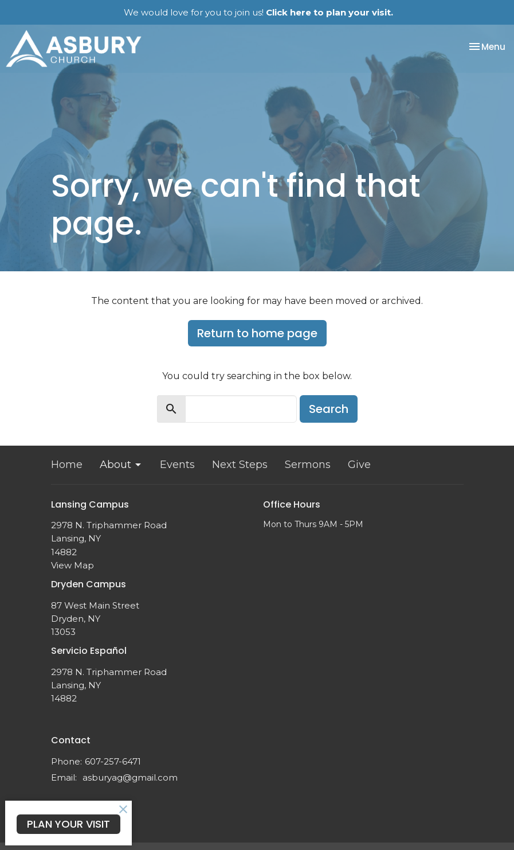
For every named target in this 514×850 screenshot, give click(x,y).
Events (177, 464)
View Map (72, 565)
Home (67, 464)
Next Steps (240, 464)
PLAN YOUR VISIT (68, 824)
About (121, 464)
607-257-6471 (113, 761)
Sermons (308, 464)
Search (328, 409)
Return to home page (257, 333)
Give (359, 464)
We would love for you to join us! (258, 12)
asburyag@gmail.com (130, 777)
